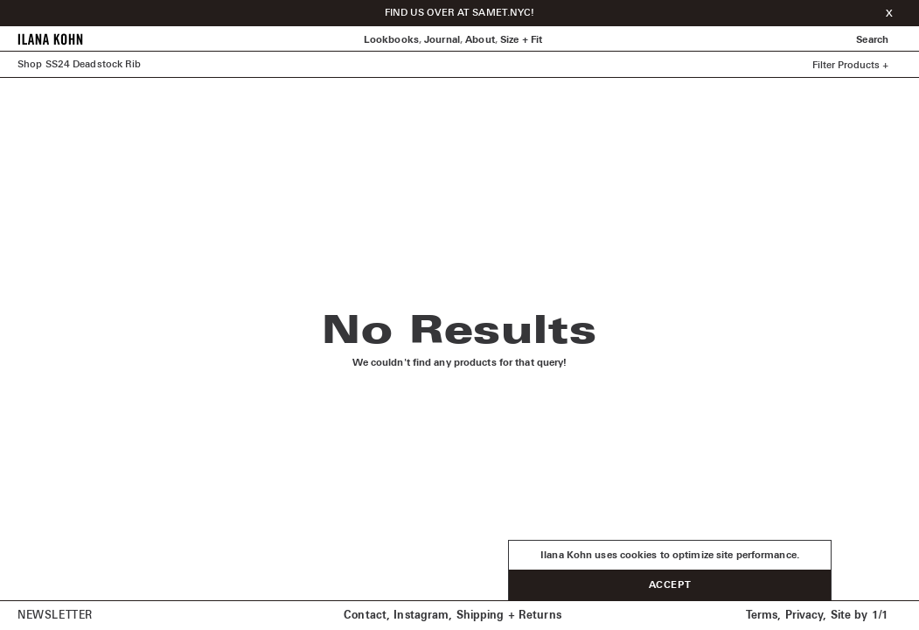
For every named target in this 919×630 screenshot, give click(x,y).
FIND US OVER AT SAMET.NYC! (460, 13)
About (480, 40)
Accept (670, 585)
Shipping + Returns (508, 616)
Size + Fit (521, 40)
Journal (442, 40)
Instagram (421, 616)
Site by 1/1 (859, 616)
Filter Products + (850, 65)
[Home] (50, 42)
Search (872, 40)
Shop (29, 64)
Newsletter (55, 616)
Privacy (804, 616)
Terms (762, 616)
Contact (365, 616)
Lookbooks (391, 40)
